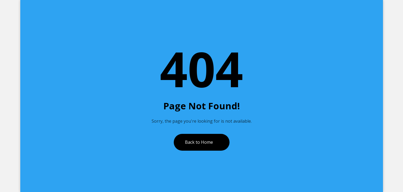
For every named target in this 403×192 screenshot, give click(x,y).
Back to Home (199, 142)
